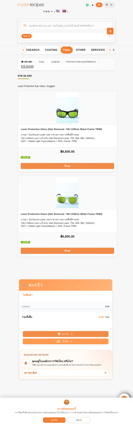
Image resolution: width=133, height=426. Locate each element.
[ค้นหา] (66, 25)
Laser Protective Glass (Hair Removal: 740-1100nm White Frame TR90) (61, 214)
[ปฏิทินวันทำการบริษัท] (99, 4)
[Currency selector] (47, 11)
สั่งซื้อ (65, 341)
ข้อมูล (67, 166)
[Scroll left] (23, 50)
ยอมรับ (54, 420)
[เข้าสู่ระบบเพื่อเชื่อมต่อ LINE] (87, 4)
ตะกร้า (65, 334)
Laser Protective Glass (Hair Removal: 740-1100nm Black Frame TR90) (61, 129)
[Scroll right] (110, 50)
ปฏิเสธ (79, 420)
